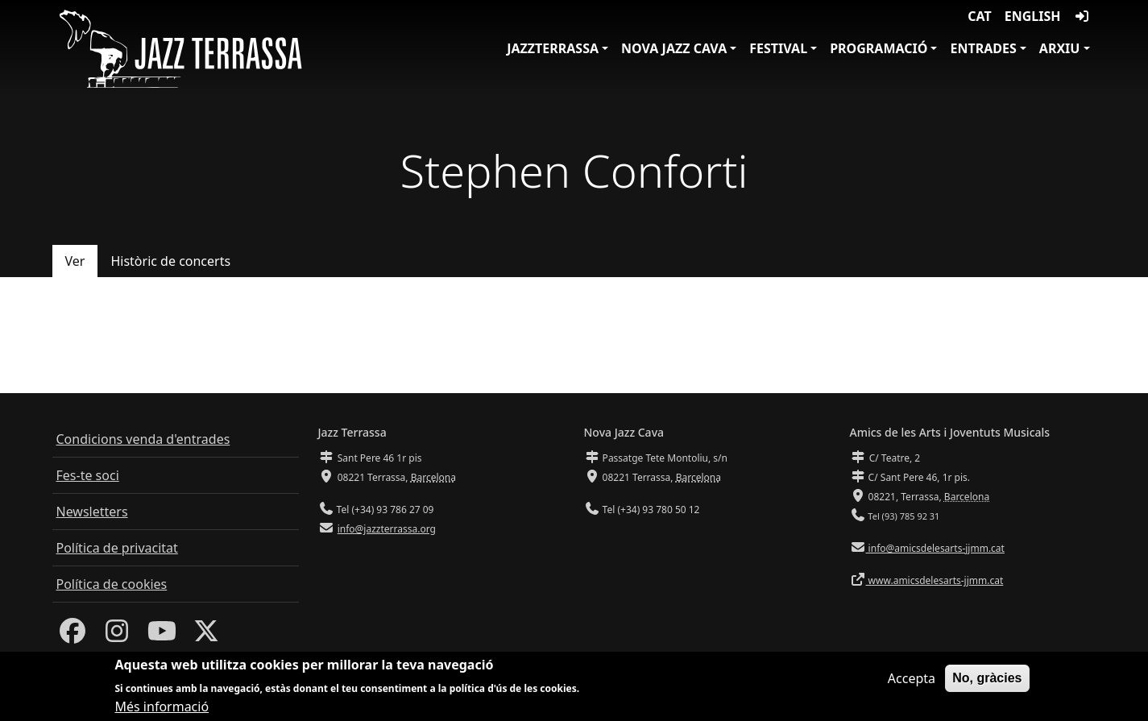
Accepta (911, 682)
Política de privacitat (117, 548)
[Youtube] (162, 635)
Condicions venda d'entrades (143, 439)
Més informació (162, 710)
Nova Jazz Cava (674, 48)
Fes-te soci (87, 475)
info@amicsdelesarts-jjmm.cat (935, 548)
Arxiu (1059, 48)
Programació (878, 48)
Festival (778, 48)
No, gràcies (987, 682)
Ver (75, 261)
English (1033, 16)
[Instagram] (117, 635)
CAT (979, 16)
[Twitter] (206, 635)
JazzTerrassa (553, 48)
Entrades (983, 48)
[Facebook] (72, 635)
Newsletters (92, 511)
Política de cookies (112, 584)
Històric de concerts (170, 261)
